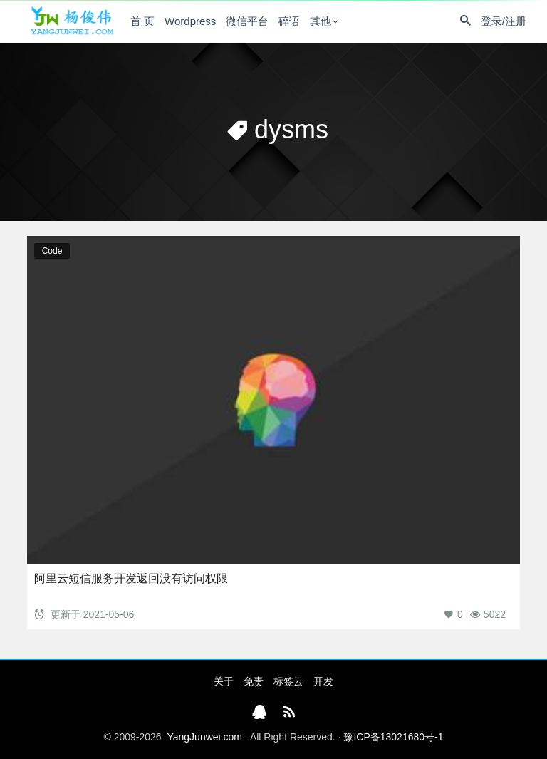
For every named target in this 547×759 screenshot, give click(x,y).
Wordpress (190, 21)
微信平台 (247, 21)
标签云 (288, 681)
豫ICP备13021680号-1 (393, 737)
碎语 (289, 21)
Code (52, 251)
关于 (224, 681)
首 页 (142, 21)
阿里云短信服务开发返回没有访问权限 (131, 578)
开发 (323, 681)
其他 (320, 21)
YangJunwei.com (204, 737)
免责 (254, 681)
